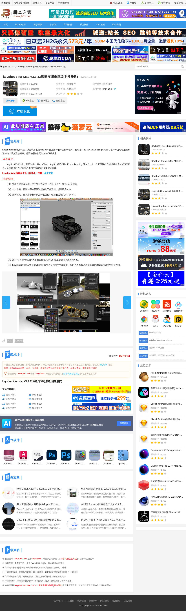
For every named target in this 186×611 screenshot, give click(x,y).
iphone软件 (20, 24)
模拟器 (178, 321)
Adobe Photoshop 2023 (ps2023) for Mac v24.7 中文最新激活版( (66, 457)
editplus (152, 340)
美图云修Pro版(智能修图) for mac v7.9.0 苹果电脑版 (167, 388)
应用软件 (68, 24)
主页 (14, 67)
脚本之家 (5, 3)
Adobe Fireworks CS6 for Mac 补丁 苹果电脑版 (108, 457)
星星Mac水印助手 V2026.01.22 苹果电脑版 (39, 488)
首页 (5, 24)
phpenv (169, 340)
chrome (144, 321)
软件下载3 (11, 399)
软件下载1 (11, 394)
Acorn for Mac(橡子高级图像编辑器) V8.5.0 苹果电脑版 (167, 373)
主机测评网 (63, 3)
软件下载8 (37, 408)
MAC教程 (100, 24)
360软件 (155, 306)
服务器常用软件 (21, 3)
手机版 (133, 3)
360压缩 (161, 355)
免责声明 (93, 601)
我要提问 (124, 423)
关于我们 (58, 601)
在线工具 (37, 3)
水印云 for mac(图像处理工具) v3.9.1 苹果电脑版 (104, 504)
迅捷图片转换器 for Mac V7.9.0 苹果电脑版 (104, 519)
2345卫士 (160, 348)
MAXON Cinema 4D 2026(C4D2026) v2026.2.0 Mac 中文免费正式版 (167, 497)
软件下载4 (37, 399)
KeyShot (19, 341)
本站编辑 (103, 365)
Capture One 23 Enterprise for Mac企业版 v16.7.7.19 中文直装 (167, 450)
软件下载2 (37, 394)
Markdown (161, 340)
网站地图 (104, 601)
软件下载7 (11, 408)
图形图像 (37, 24)
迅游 (160, 332)
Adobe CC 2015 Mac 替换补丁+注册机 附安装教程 (37, 457)
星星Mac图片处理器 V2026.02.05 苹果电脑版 (104, 488)
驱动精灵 (167, 306)
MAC (10, 341)
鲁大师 (152, 348)
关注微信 (165, 3)
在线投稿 (127, 601)
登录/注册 (117, 3)
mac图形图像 (32, 67)
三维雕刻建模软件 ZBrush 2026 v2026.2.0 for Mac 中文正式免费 (167, 512)
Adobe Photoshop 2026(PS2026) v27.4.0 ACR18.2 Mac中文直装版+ (51, 457)
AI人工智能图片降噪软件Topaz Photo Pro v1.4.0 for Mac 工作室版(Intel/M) (39, 504)
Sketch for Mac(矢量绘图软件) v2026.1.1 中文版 (167, 404)
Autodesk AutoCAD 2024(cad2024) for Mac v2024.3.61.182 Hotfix (23, 457)
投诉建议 (116, 601)
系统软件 (84, 24)
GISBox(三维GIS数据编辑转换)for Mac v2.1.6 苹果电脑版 (39, 519)
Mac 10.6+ (108, 89)
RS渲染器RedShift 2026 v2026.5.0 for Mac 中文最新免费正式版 (167, 481)
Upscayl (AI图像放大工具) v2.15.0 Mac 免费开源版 (123, 457)
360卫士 (144, 306)
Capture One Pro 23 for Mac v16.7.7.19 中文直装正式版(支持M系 (167, 466)
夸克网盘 (153, 355)
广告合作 (70, 601)
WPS (155, 321)
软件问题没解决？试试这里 (29, 420)
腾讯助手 (153, 332)
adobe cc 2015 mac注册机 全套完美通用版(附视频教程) (94, 457)
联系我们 (81, 601)
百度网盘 (178, 306)
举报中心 (148, 3)
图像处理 (44, 67)
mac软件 (21, 67)
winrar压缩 (170, 355)
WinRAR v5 (37, 563)
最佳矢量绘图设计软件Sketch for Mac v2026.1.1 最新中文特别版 (167, 435)
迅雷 (17, 563)
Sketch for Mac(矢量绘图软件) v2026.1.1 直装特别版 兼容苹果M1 (167, 419)
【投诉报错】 (124, 356)
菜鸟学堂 (50, 3)
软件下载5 (11, 403)
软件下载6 (37, 403)
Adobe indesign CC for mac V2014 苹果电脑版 (9, 457)
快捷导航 (180, 3)
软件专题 (116, 24)
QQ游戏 (167, 321)
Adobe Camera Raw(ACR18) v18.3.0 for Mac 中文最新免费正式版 (80, 457)
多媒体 (53, 24)
